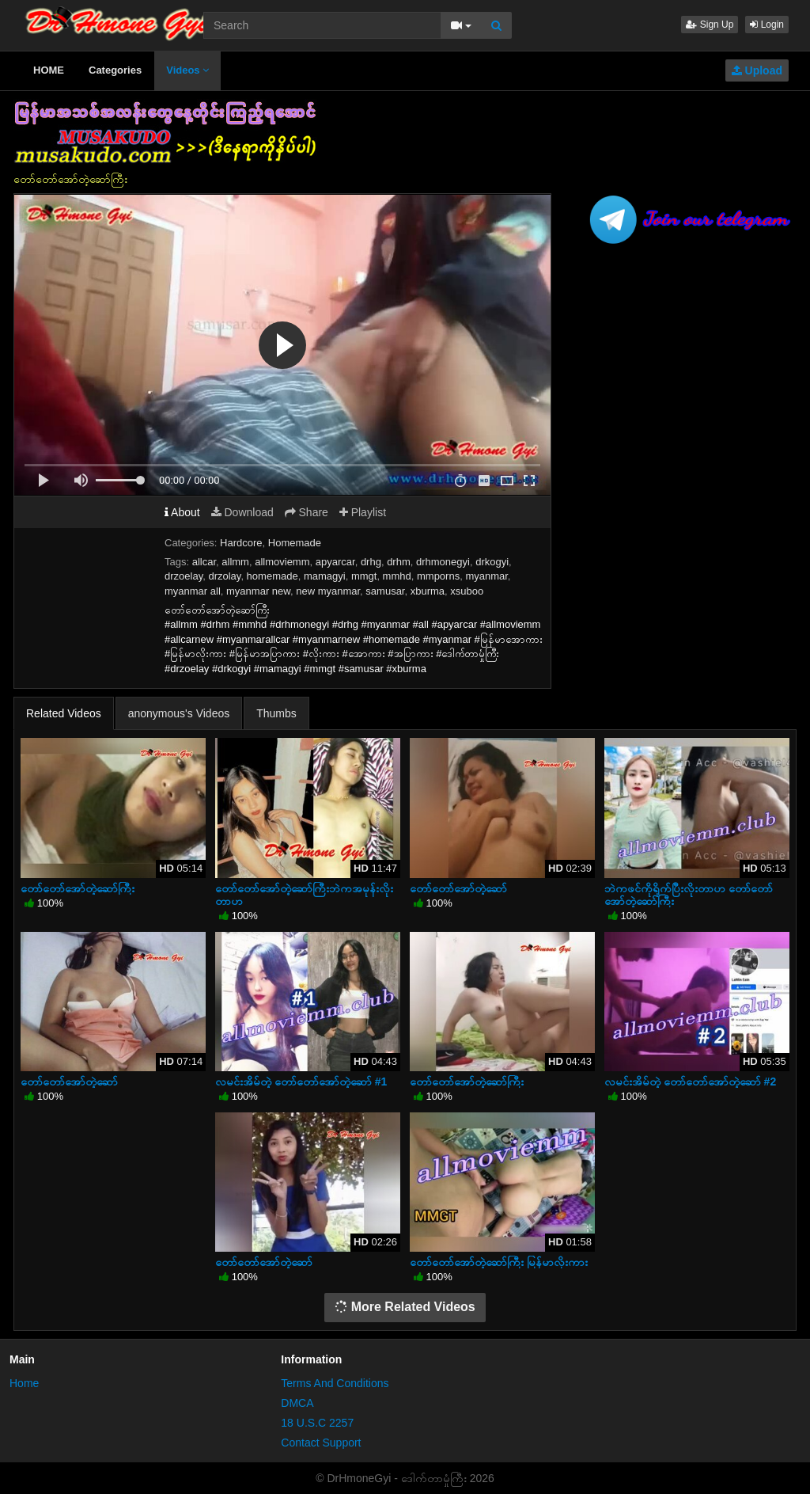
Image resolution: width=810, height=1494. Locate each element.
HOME (48, 70)
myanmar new (258, 591)
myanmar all (193, 591)
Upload (757, 70)
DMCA (297, 1403)
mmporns (438, 576)
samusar (384, 591)
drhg (371, 562)
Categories (115, 70)
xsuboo (466, 591)
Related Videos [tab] (63, 713)
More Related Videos (405, 1306)
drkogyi (492, 562)
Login (767, 24)
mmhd (397, 576)
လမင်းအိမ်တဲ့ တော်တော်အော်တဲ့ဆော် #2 (690, 1081)
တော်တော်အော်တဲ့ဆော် (458, 888)
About (182, 512)
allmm (235, 562)
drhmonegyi (443, 562)
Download (242, 512)
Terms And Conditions (334, 1383)
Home (24, 1383)
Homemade (294, 543)
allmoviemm (282, 562)
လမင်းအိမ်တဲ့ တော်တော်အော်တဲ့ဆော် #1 (301, 1081)
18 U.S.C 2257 (317, 1422)
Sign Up (709, 24)
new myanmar (328, 591)
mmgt (364, 576)
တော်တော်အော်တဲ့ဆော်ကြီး (77, 888)
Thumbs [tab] (276, 713)
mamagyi (325, 576)
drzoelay (183, 576)
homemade (272, 576)
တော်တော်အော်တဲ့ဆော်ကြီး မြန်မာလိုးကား (499, 1262)
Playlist (362, 512)
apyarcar (335, 562)
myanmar (486, 576)
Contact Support (321, 1442)
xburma (428, 591)
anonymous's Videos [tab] (179, 713)
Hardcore (241, 543)
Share (306, 512)
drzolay (224, 576)
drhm (399, 562)
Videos (187, 70)
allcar (204, 562)
